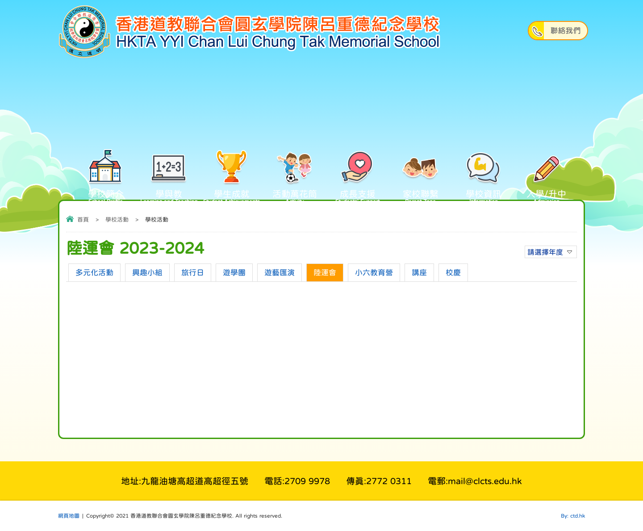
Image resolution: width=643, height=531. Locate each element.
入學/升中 (546, 180)
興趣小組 (147, 272)
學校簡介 (105, 180)
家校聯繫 (420, 180)
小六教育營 (374, 272)
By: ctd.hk (573, 515)
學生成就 (231, 180)
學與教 (168, 180)
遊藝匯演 (279, 272)
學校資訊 (483, 180)
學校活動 (117, 219)
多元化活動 (94, 272)
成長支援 (357, 180)
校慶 (453, 272)
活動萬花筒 (294, 180)
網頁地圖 (68, 515)
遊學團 (234, 272)
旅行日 (192, 272)
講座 (419, 272)
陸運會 (324, 272)
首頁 (83, 219)
